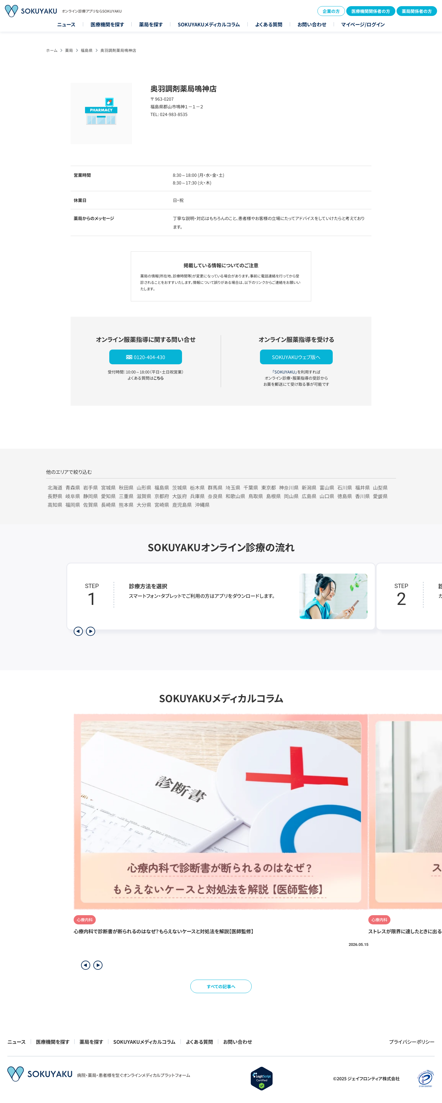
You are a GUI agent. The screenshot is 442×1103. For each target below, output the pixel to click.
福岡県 (72, 504)
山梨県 (380, 487)
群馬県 (215, 487)
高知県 (55, 504)
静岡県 (90, 496)
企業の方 (331, 11)
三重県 (126, 496)
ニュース (66, 24)
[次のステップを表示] (90, 631)
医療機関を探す (107, 24)
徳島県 (344, 496)
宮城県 (108, 487)
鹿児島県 (182, 504)
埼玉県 (233, 487)
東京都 (268, 487)
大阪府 (179, 496)
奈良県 (215, 496)
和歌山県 (235, 496)
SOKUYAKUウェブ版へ (296, 357)
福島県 (87, 50)
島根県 (273, 496)
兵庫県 (197, 496)
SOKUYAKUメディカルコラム (209, 24)
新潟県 (309, 487)
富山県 (327, 487)
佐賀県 (90, 504)
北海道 (55, 487)
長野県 (55, 496)
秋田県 (126, 487)
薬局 (69, 50)
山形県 (144, 487)
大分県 (144, 504)
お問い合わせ (311, 24)
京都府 (161, 496)
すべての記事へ (221, 986)
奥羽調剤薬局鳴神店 (118, 50)
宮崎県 (161, 504)
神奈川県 (289, 487)
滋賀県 (144, 496)
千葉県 (250, 487)
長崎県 (108, 504)
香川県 (362, 496)
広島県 (309, 496)
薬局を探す (151, 24)
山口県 (327, 496)
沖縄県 (202, 504)
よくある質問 (268, 24)
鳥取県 (255, 496)
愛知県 (108, 496)
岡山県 (291, 496)
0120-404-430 (149, 357)
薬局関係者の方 (417, 11)
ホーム (51, 50)
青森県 (72, 487)
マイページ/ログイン (363, 24)
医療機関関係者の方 (370, 11)
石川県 (344, 487)
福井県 (362, 487)
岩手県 (90, 487)
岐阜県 (72, 496)
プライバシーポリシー (412, 1041)
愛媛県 (380, 496)
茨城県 (179, 487)
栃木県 (197, 487)
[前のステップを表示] (78, 631)
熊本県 (126, 504)
